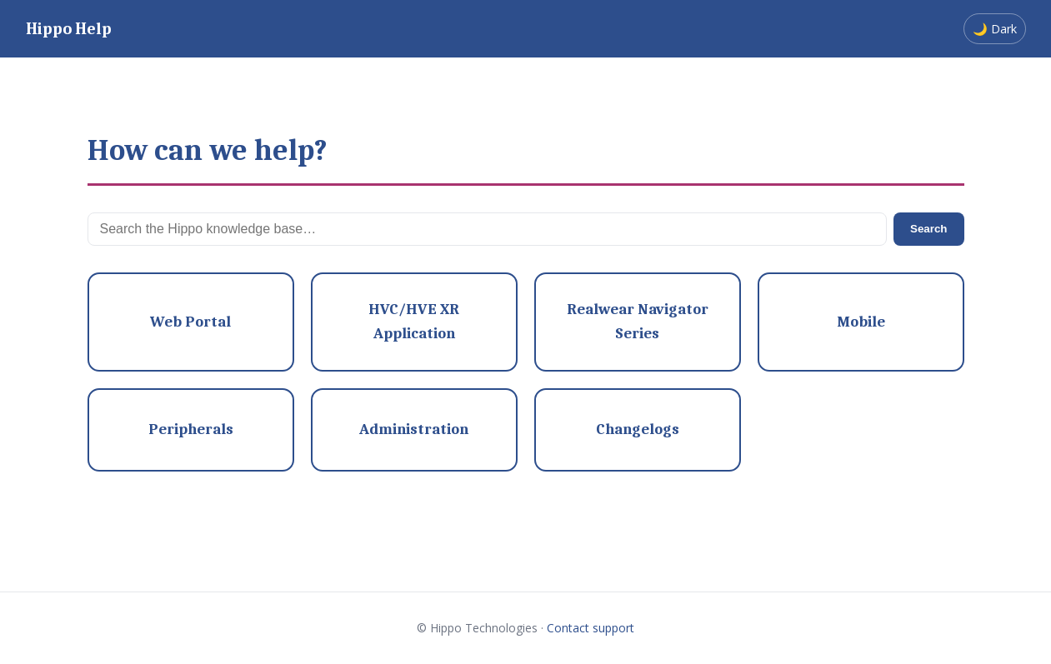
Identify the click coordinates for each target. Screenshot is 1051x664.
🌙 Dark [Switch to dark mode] (995, 29)
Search (928, 228)
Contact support (590, 628)
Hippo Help (69, 28)
